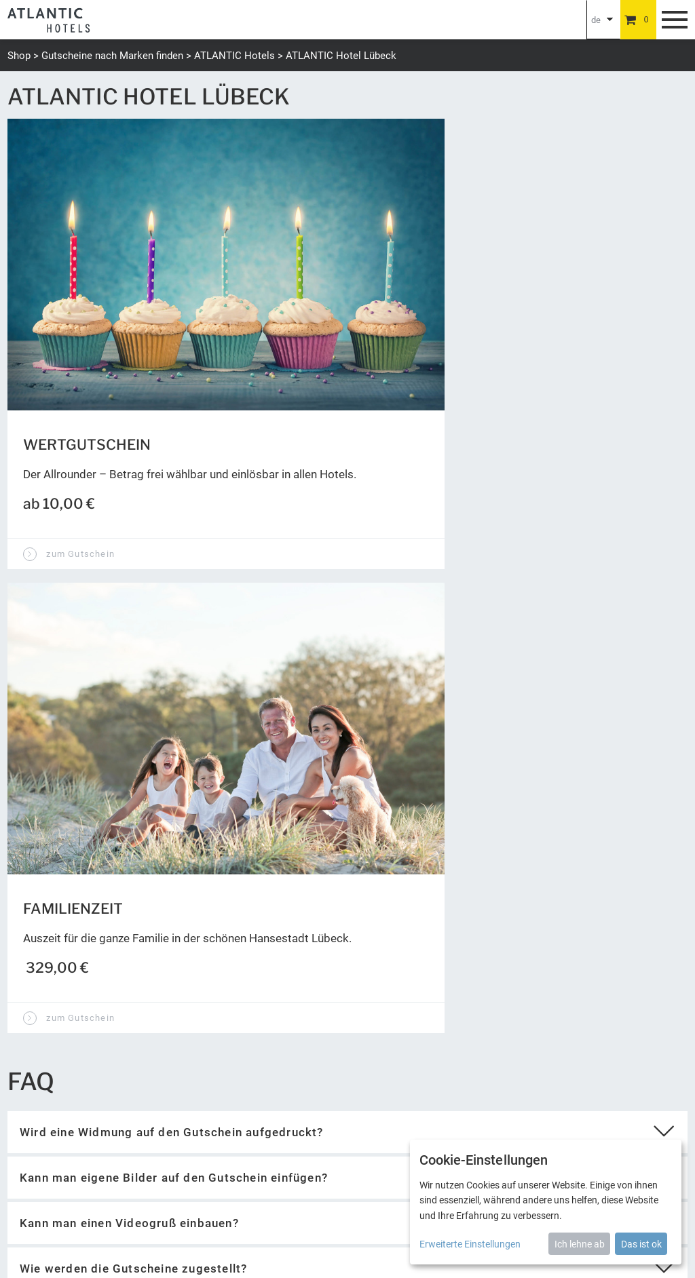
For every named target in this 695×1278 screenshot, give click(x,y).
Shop (19, 56)
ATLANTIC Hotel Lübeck (341, 56)
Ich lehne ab (580, 1244)
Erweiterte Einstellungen (470, 1244)
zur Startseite (59, 729)
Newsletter (309, 1158)
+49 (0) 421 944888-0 (54, 1112)
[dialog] (545, 1202)
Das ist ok (641, 1244)
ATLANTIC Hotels (234, 56)
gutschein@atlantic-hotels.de (73, 1129)
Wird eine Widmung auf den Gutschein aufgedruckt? (172, 540)
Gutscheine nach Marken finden (112, 56)
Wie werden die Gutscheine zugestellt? (133, 677)
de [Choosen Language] (596, 20)
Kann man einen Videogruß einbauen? (129, 631)
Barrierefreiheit (372, 1158)
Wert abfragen (416, 900)
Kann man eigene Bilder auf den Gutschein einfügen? (174, 586)
